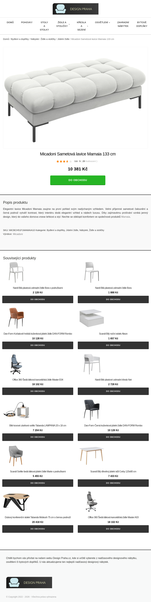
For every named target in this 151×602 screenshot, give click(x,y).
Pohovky (26, 22)
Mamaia (125, 216)
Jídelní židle (63, 39)
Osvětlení (101, 22)
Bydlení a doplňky (20, 39)
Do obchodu (77, 180)
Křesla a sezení (81, 26)
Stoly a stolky (44, 26)
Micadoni (18, 234)
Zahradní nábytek (123, 24)
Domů (10, 22)
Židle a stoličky (62, 24)
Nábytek (35, 39)
